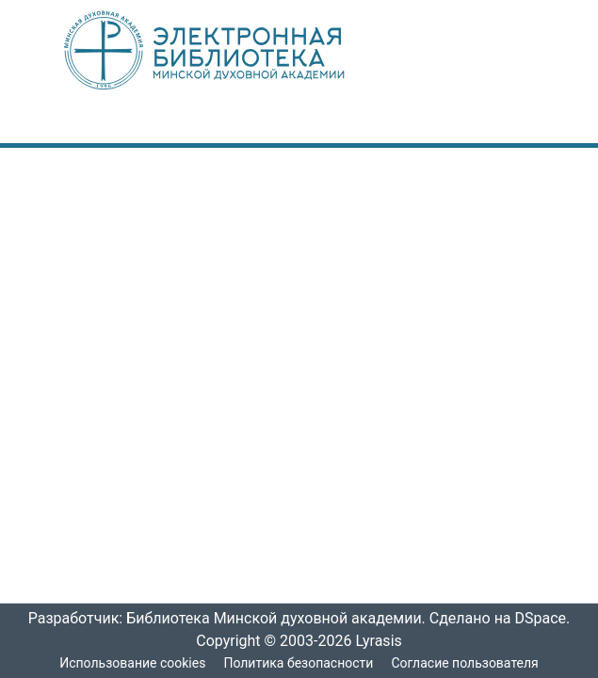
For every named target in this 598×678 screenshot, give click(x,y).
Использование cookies (130, 663)
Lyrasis (383, 641)
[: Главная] (235, 50)
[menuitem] (456, 125)
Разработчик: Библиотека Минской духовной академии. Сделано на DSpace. (299, 618)
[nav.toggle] (513, 125)
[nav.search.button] (429, 125)
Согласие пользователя (466, 663)
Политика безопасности (297, 663)
